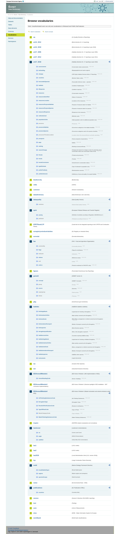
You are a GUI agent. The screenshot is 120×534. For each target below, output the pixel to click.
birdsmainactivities (44, 315)
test (34, 503)
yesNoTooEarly (43, 170)
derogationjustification (45, 331)
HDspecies (42, 89)
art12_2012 (37, 42)
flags (40, 250)
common (36, 190)
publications (37, 488)
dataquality (37, 199)
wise (35, 513)
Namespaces (12, 41)
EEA (16, 1)
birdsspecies (42, 327)
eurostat (36, 236)
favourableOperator (44, 81)
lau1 (34, 445)
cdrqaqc (41, 74)
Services (10, 38)
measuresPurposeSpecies (46, 108)
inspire (35, 423)
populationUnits (43, 119)
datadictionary (38, 195)
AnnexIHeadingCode (44, 378)
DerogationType (43, 402)
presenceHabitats (44, 127)
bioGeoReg (42, 70)
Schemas (11, 31)
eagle (40, 436)
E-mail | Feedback (13, 528)
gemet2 (36, 276)
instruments (42, 358)
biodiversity (37, 180)
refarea (41, 257)
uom (35, 508)
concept (41, 280)
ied (34, 369)
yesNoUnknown (43, 174)
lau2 (34, 450)
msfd (35, 465)
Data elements (12, 28)
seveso (35, 498)
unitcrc (41, 265)
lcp (34, 460)
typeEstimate (42, 166)
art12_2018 (37, 47)
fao (34, 241)
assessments (42, 66)
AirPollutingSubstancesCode (47, 398)
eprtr (35, 210)
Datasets (11, 21)
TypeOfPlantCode (43, 409)
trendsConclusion (44, 162)
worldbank (37, 518)
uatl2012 (41, 439)
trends (40, 158)
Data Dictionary (22, 14)
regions (41, 473)
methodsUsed (42, 116)
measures (41, 93)
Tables (10, 25)
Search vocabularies (35, 31)
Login (97, 1)
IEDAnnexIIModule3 (40, 384)
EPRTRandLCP (38, 224)
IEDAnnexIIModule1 (40, 374)
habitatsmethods (43, 346)
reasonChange (43, 150)
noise (35, 483)
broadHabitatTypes (44, 470)
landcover (36, 428)
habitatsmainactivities (45, 343)
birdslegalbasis (43, 311)
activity (41, 215)
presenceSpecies (43, 131)
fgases (35, 271)
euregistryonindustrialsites (43, 231)
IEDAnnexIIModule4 (40, 391)
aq (34, 37)
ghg (34, 302)
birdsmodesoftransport (45, 324)
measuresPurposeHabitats (46, 104)
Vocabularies (12, 35)
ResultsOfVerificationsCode (46, 405)
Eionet (15, 14)
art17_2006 (37, 52)
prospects (41, 138)
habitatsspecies (43, 354)
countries (41, 77)
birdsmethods (42, 319)
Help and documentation (15, 18)
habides (36, 306)
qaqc (40, 142)
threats (41, 155)
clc (39, 432)
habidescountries (43, 335)
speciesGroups (43, 477)
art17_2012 (37, 57)
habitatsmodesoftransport (46, 350)
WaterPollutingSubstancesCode (48, 417)
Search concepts (49, 31)
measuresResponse (44, 112)
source (40, 288)
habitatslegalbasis (44, 339)
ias (34, 364)
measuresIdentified (44, 96)
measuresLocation (44, 100)
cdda (35, 185)
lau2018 (36, 455)
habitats (41, 85)
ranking (41, 146)
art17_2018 (37, 62)
